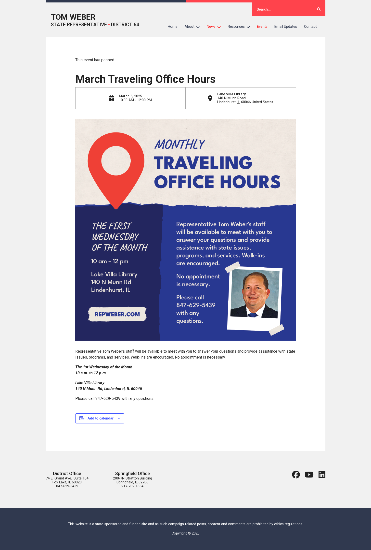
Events (262, 27)
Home (173, 27)
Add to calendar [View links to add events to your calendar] (101, 418)
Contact (310, 27)
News (215, 26)
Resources (241, 26)
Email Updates (285, 27)
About (194, 26)
